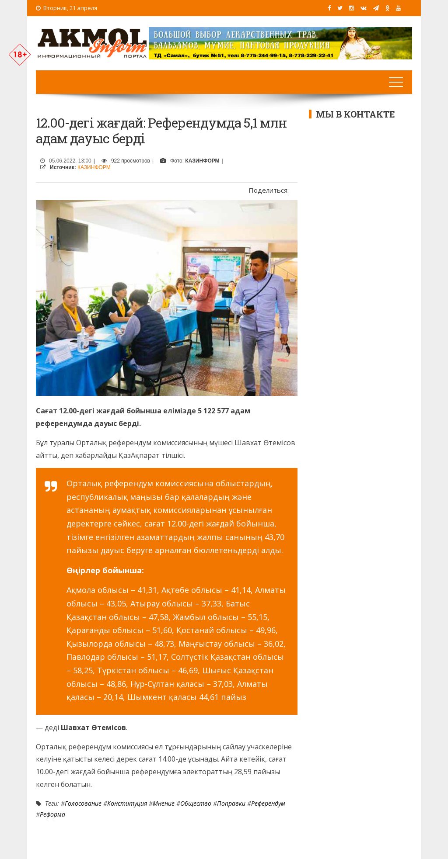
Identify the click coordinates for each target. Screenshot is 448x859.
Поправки (231, 803)
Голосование (83, 803)
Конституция (127, 803)
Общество (195, 803)
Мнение (164, 803)
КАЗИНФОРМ (94, 167)
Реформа (52, 814)
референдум (268, 803)
